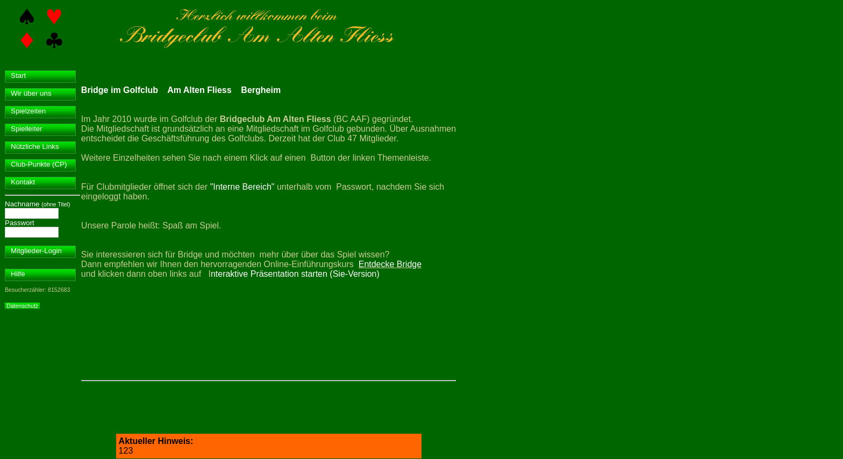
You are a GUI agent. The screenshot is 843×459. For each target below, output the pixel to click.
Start (18, 75)
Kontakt (23, 182)
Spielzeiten (28, 111)
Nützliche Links (35, 146)
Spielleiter (26, 129)
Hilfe (18, 274)
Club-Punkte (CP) (39, 164)
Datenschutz (22, 306)
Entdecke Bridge (390, 264)
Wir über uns (31, 93)
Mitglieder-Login (36, 251)
